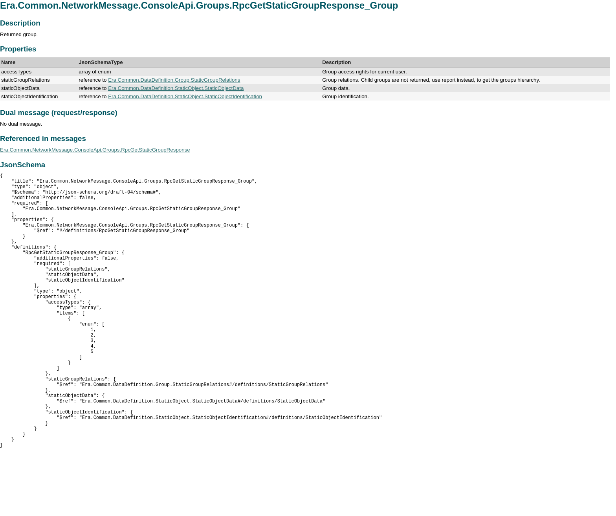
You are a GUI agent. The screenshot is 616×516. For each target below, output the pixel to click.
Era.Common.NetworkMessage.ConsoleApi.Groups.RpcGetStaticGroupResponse (95, 150)
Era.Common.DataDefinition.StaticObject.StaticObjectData (176, 88)
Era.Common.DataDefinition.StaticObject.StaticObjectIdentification (185, 96)
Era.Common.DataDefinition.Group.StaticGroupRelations (174, 80)
